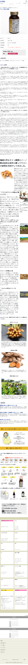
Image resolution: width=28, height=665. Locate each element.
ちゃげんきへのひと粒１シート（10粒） (21, 597)
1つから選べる (17, 591)
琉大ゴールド (17, 530)
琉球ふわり (16, 575)
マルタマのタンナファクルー (5, 603)
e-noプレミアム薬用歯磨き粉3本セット (20, 587)
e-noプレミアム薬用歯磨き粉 (19, 586)
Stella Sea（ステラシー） (5, 541)
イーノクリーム (3, 574)
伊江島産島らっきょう (4, 600)
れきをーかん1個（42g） (18, 599)
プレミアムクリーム (4, 573)
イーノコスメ (3, 648)
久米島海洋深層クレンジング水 (19, 573)
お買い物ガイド (3, 644)
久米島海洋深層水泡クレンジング (20, 574)
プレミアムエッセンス (18, 562)
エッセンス (16, 563)
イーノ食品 (3, 646)
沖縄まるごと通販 (3, 591)
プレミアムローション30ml (19, 603)
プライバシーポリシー (5, 660)
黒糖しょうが (3, 606)
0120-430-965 (10, 512)
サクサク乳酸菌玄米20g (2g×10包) (20, 598)
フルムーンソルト (17, 550)
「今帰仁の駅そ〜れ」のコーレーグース (7, 609)
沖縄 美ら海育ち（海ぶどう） (5, 599)
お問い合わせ (3, 650)
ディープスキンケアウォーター (19, 577)
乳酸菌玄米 (2, 550)
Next (1, 332)
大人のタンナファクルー (4, 527)
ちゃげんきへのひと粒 (4, 539)
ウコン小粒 (16, 527)
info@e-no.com (10, 509)
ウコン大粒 (16, 529)
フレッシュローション (18, 561)
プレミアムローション (18, 559)
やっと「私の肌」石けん (4, 586)
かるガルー (16, 539)
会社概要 (24, 660)
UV (1, 559)
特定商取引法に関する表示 (15, 660)
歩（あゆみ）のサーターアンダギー (6, 602)
